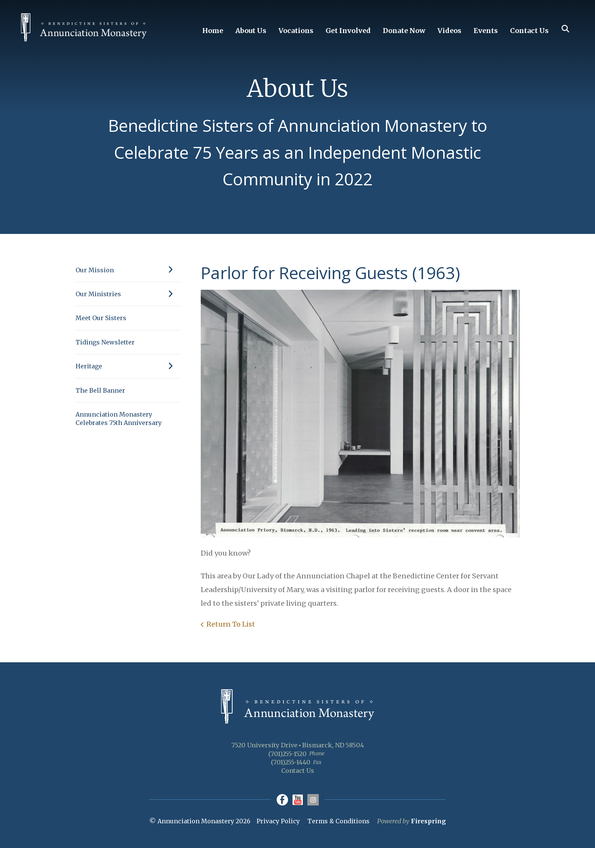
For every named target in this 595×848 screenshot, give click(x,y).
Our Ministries (128, 294)
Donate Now (404, 30)
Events (486, 30)
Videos (449, 30)
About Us (250, 30)
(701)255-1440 (290, 762)
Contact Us (529, 30)
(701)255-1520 (287, 754)
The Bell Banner (100, 390)
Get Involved (348, 30)
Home (212, 30)
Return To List (230, 624)
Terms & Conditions (338, 821)
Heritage (128, 366)
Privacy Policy (278, 821)
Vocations (296, 30)
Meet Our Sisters (101, 318)
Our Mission (128, 270)
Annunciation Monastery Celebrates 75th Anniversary (119, 418)
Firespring (428, 821)
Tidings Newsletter (105, 342)
